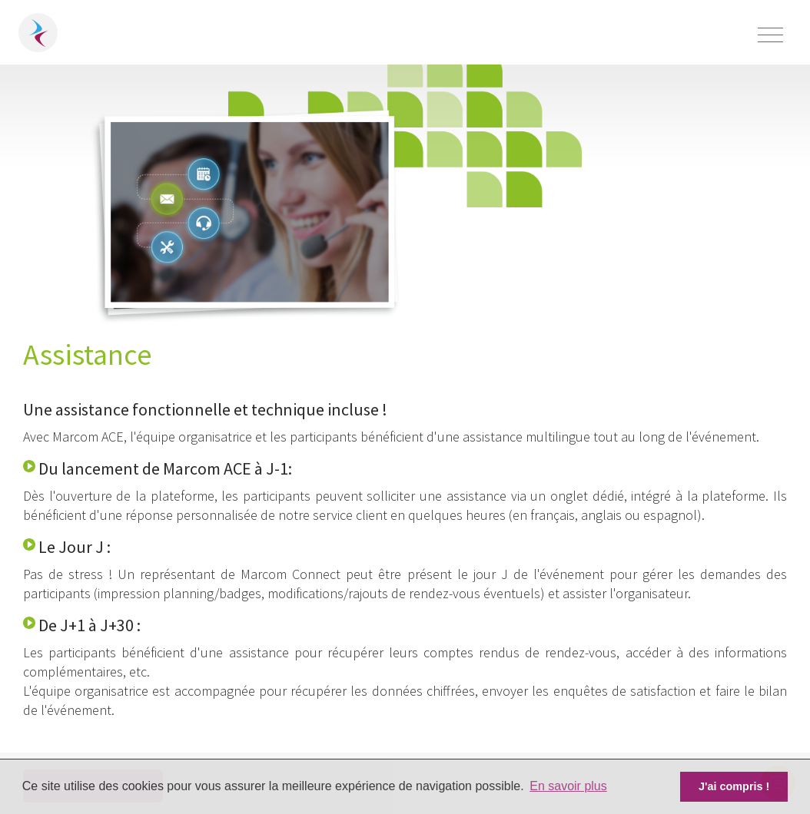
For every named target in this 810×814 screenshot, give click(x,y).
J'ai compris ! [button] (734, 786)
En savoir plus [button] (568, 785)
